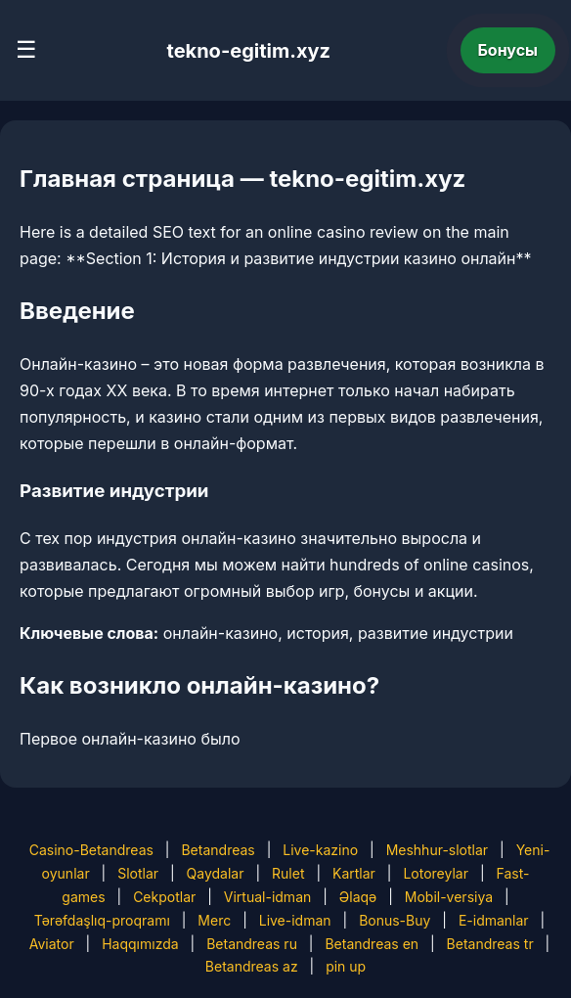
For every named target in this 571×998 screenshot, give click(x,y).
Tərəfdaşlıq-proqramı (102, 920)
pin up (346, 966)
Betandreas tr (490, 943)
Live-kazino (320, 849)
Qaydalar (215, 873)
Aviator (51, 943)
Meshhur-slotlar (437, 849)
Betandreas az (251, 966)
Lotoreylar (435, 873)
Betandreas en (371, 943)
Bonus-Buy (394, 920)
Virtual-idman (267, 896)
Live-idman (295, 920)
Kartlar (353, 873)
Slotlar (137, 873)
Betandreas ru (251, 943)
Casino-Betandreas (91, 849)
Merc (214, 920)
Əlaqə (357, 896)
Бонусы (508, 50)
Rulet (288, 873)
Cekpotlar (164, 896)
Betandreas (217, 849)
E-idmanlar (494, 920)
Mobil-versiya (449, 896)
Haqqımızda (140, 943)
